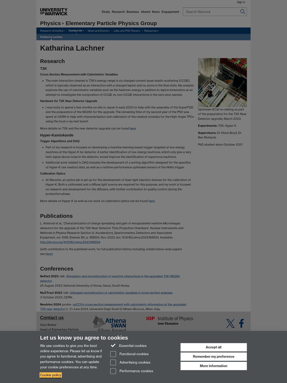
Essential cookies (128, 345)
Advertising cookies (130, 362)
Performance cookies (131, 371)
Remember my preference (213, 356)
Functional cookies (129, 354)
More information (213, 366)
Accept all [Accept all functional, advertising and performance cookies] (213, 347)
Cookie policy (50, 375)
